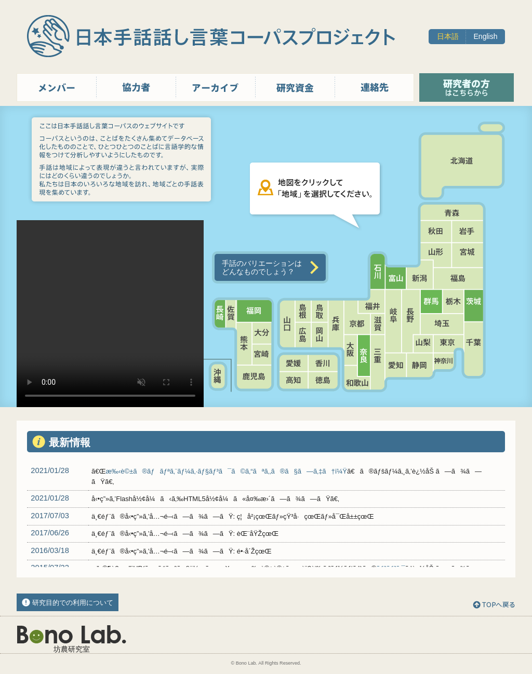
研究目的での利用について (72, 602)
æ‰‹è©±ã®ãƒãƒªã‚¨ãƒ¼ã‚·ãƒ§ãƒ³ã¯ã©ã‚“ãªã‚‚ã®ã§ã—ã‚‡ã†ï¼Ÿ (226, 471)
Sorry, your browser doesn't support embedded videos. (110, 313)
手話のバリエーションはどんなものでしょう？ (262, 267)
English (486, 36)
